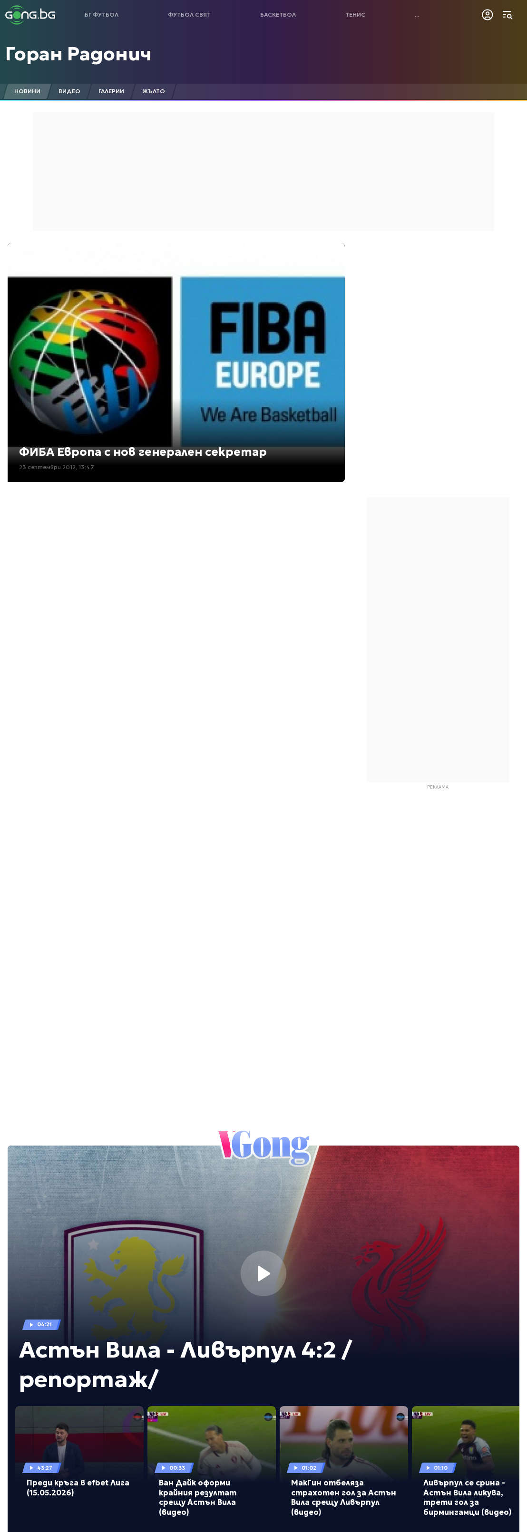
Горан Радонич (78, 54)
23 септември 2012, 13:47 (56, 467)
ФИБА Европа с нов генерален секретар (143, 452)
